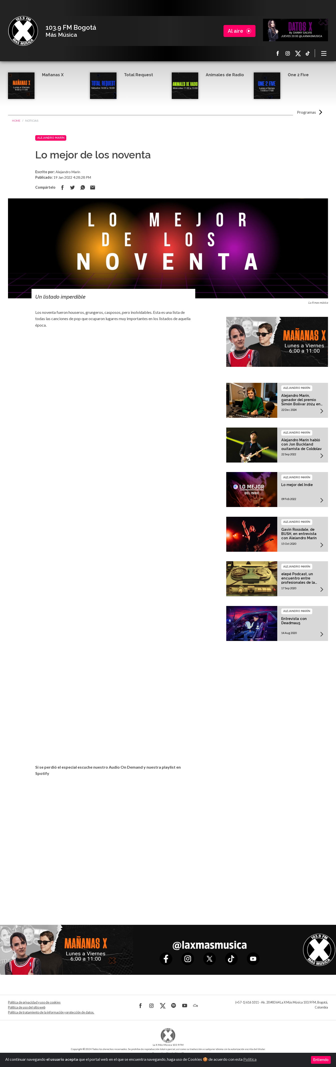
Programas (306, 112)
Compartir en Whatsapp (83, 187)
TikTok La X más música (308, 53)
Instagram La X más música (288, 53)
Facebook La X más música (278, 53)
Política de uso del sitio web (26, 1007)
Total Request (138, 74)
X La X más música (298, 53)
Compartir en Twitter (73, 187)
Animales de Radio (225, 74)
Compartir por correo (93, 187)
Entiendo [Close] (320, 1060)
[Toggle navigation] (324, 53)
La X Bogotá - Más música (23, 31)
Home (16, 120)
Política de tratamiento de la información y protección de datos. (51, 1012)
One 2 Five (298, 74)
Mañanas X (53, 74)
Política (249, 1059)
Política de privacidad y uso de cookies (34, 1002)
